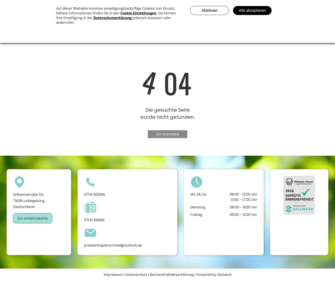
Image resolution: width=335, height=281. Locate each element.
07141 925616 (94, 194)
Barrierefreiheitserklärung (172, 274)
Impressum (113, 274)
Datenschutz (136, 274)
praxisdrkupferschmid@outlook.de (113, 245)
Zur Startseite (167, 134)
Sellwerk (224, 274)
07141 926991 (94, 220)
